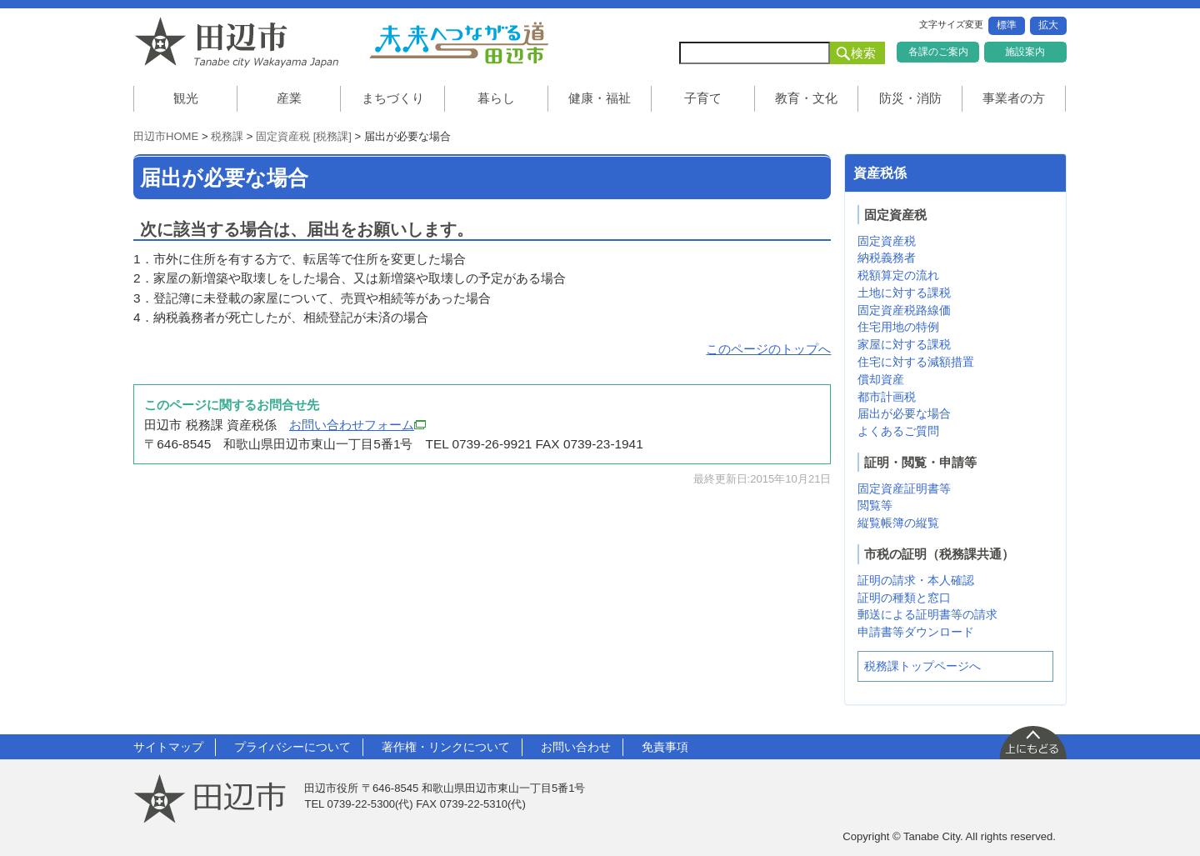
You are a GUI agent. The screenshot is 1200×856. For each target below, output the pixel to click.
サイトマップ (168, 746)
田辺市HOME (165, 136)
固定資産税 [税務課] (304, 136)
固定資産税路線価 (904, 310)
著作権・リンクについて (446, 746)
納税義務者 (887, 257)
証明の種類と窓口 (904, 597)
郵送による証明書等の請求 (928, 614)
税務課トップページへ (922, 666)
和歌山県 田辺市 (241, 42)
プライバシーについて (292, 746)
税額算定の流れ (898, 275)
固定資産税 (887, 241)
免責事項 (665, 746)
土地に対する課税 (904, 292)
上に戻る (1032, 741)
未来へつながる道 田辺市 (458, 42)
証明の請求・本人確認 (916, 580)
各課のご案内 (938, 52)
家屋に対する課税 (904, 344)
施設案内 (1025, 52)
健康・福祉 (599, 98)
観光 (185, 98)
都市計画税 (887, 396)
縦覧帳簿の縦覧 (898, 522)
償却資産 (881, 379)
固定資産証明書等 (904, 488)
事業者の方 (1013, 98)
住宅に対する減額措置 (916, 361)
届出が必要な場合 (904, 413)
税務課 (227, 136)
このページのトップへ (768, 349)
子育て (703, 98)
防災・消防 (910, 98)
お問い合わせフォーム (357, 425)
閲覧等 (875, 505)
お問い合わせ (576, 746)
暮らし (496, 98)
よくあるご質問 (898, 431)
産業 (289, 98)
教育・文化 (806, 98)
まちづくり (393, 98)
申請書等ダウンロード (916, 631)
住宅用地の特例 (898, 326)
